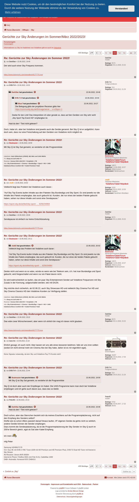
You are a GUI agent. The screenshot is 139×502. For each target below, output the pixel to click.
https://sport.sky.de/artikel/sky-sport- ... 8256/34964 (27, 204)
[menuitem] (7, 25)
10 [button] (110, 53)
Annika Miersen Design (76, 491)
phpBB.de (79, 494)
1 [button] (100, 53)
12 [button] (119, 53)
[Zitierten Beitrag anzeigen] (35, 92)
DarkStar (15, 92)
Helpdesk (57, 48)
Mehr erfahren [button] (13, 12)
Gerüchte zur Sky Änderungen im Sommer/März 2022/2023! (43, 36)
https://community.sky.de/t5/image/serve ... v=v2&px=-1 (38, 109)
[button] (91, 53)
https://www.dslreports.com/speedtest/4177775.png (23, 75)
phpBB (61, 488)
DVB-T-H (18, 98)
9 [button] (106, 53)
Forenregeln (8, 44)
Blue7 (20, 103)
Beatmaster (16, 378)
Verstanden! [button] (121, 8)
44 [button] (131, 53)
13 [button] (124, 53)
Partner (95, 484)
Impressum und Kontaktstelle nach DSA (66, 484)
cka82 (14, 246)
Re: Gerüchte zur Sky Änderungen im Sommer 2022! (37, 58)
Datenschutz (86, 484)
